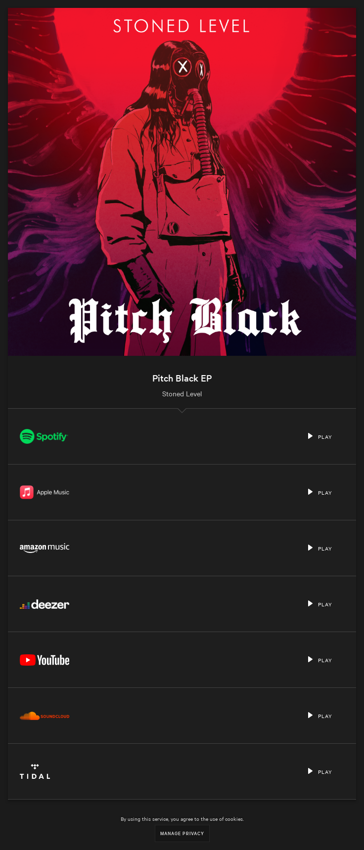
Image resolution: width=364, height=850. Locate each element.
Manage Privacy (182, 833)
